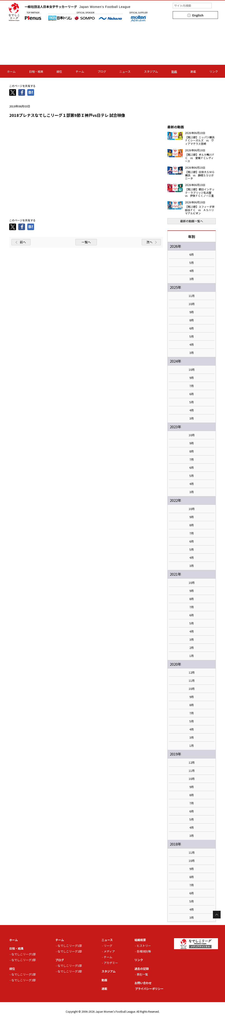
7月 (191, 386)
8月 (191, 320)
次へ (149, 242)
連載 (193, 71)
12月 (192, 672)
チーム (80, 71)
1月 (191, 656)
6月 (191, 254)
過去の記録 (141, 969)
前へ (23, 242)
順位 (59, 71)
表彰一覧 (142, 974)
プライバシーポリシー (149, 989)
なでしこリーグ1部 (23, 954)
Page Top (217, 914)
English (197, 15)
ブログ (102, 71)
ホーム (11, 71)
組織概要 (140, 940)
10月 (192, 304)
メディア (109, 951)
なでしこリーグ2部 (23, 960)
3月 (191, 279)
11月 (192, 296)
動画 (174, 71)
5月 (191, 262)
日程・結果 (36, 71)
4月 (191, 271)
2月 (191, 647)
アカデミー (111, 963)
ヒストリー (144, 945)
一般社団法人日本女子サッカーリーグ (78, 6)
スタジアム (151, 71)
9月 (191, 312)
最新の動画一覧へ (191, 221)
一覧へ (86, 242)
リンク (213, 71)
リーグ (108, 945)
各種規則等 (144, 951)
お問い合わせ (143, 983)
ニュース (125, 71)
